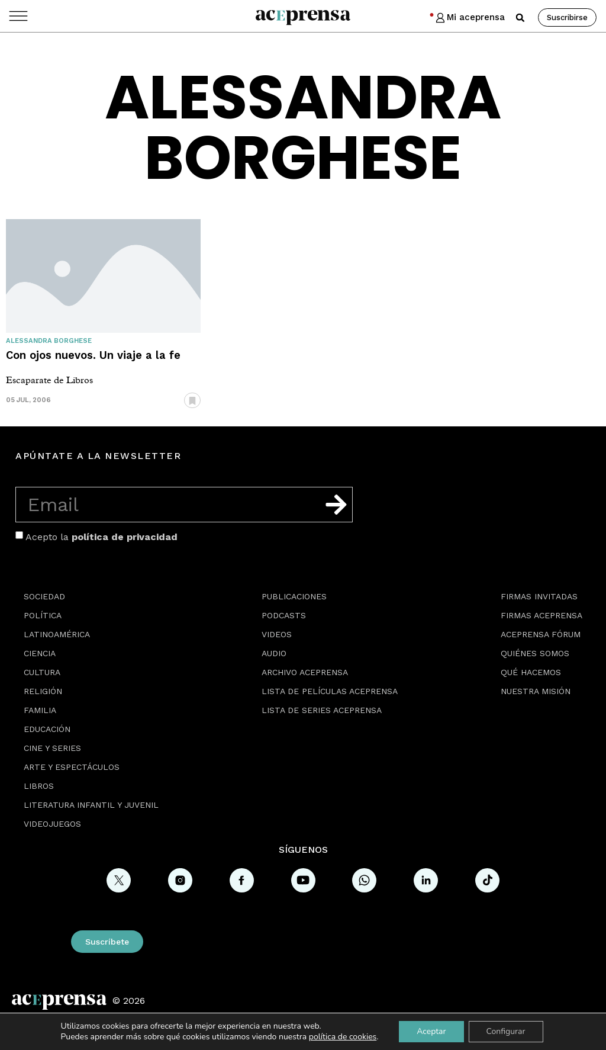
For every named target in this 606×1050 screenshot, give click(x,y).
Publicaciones (294, 596)
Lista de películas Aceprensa (330, 691)
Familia (40, 710)
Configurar (506, 1031)
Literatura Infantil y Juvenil (91, 805)
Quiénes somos (535, 653)
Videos (277, 634)
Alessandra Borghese (49, 341)
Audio (274, 653)
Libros (39, 786)
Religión (43, 691)
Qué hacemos (531, 672)
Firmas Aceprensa (541, 615)
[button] (520, 17)
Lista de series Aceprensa (322, 710)
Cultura (42, 672)
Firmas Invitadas (539, 596)
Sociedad (44, 596)
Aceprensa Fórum (541, 634)
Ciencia (40, 653)
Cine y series (52, 748)
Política (43, 615)
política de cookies (343, 1036)
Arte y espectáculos (72, 767)
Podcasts (284, 615)
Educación (47, 729)
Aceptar (431, 1031)
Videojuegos (52, 824)
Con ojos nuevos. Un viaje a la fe (93, 355)
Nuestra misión (535, 691)
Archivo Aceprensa (305, 672)
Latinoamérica (57, 634)
